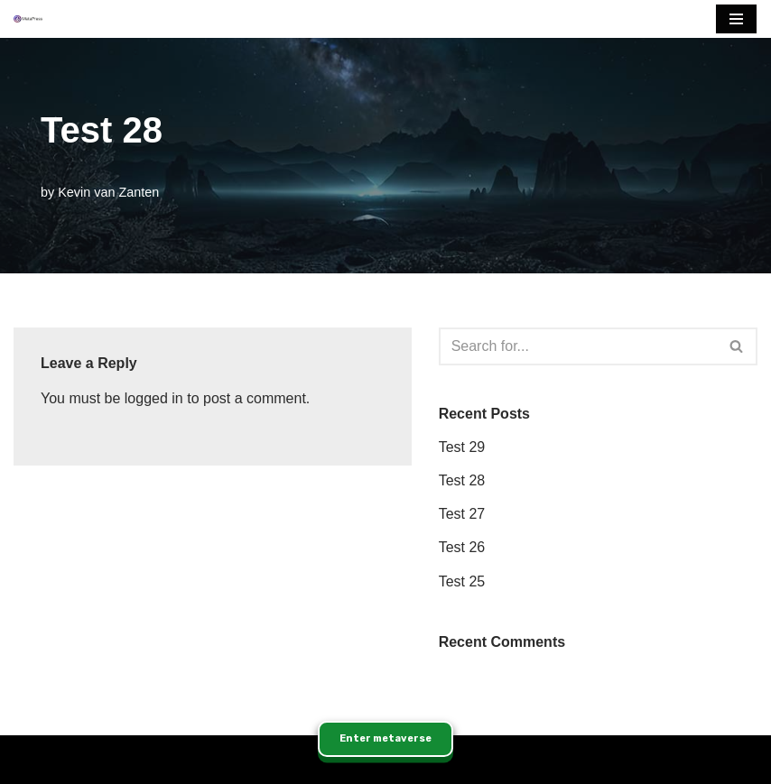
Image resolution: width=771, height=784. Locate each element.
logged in (154, 398)
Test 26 (462, 547)
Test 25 (462, 581)
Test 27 (462, 513)
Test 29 (462, 447)
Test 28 (462, 480)
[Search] (578, 346)
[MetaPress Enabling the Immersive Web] (28, 19)
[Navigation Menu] (736, 19)
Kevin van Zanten (108, 192)
